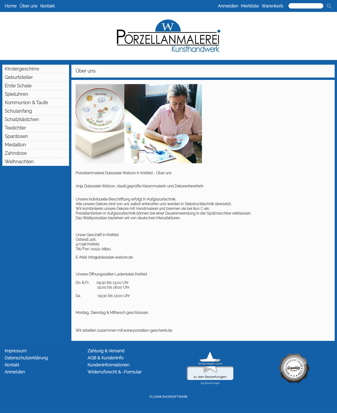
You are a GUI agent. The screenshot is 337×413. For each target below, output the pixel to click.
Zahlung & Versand (106, 350)
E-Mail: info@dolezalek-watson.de (104, 257)
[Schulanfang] (35, 111)
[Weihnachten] (35, 161)
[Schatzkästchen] (35, 119)
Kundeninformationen (108, 364)
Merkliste (250, 6)
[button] (329, 6)
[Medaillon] (35, 145)
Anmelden (228, 6)
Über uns (28, 6)
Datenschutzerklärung (26, 357)
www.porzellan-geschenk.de (147, 330)
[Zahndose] (35, 153)
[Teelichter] (35, 128)
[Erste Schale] (35, 86)
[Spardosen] (35, 136)
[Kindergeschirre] (35, 69)
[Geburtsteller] (35, 77)
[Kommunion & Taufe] (35, 102)
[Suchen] (305, 6)
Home (11, 6)
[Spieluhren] (35, 94)
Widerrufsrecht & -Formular (115, 371)
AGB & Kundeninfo (106, 357)
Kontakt (47, 6)
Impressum (15, 350)
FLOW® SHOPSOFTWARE (168, 396)
